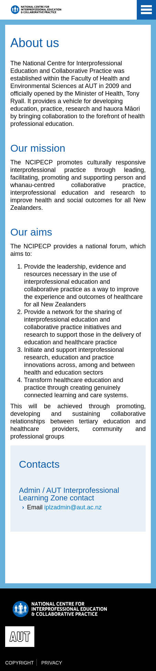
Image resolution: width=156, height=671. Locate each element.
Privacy (51, 662)
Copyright (19, 662)
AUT (126, 11)
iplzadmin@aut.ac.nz (73, 507)
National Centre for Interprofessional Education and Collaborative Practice (36, 10)
